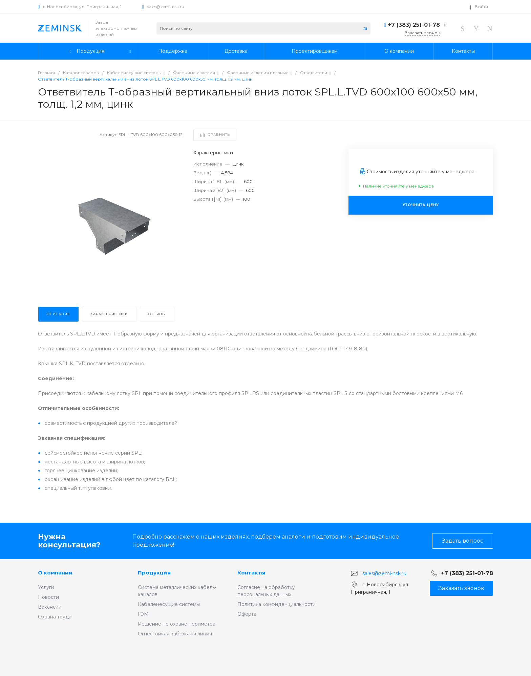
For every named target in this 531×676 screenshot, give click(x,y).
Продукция (154, 572)
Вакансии (50, 607)
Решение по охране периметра (176, 624)
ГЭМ (143, 614)
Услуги (46, 587)
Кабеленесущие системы (169, 604)
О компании (55, 572)
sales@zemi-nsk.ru (165, 6)
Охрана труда (54, 617)
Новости (48, 597)
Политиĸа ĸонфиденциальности (276, 604)
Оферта (246, 614)
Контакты (251, 572)
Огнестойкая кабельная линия (175, 634)
